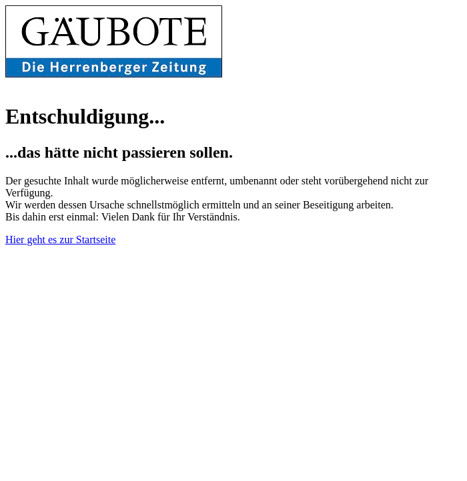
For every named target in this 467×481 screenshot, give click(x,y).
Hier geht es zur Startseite (60, 239)
